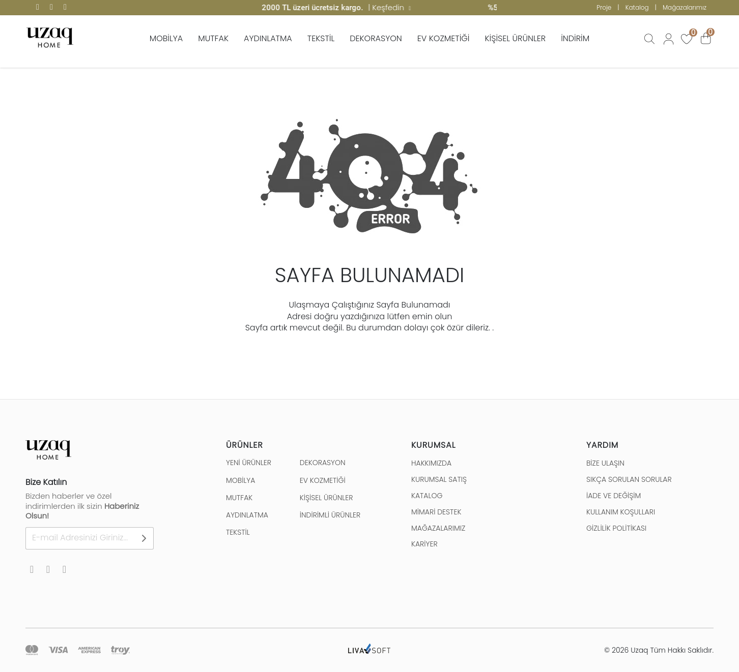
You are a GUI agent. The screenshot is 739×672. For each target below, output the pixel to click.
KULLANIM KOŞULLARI (620, 512)
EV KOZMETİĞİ (443, 38)
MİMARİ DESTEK (436, 512)
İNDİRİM (575, 38)
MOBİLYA (166, 38)
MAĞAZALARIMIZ (438, 528)
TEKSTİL (320, 38)
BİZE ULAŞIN (605, 463)
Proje (603, 7)
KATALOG (426, 496)
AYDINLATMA (268, 38)
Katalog (637, 7)
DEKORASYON (376, 38)
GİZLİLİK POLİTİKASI (616, 528)
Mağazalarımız (684, 7)
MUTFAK (213, 38)
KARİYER (424, 544)
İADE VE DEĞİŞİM (613, 496)
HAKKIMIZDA (431, 463)
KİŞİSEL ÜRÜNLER (515, 38)
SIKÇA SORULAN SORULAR (629, 479)
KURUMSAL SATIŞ (439, 479)
